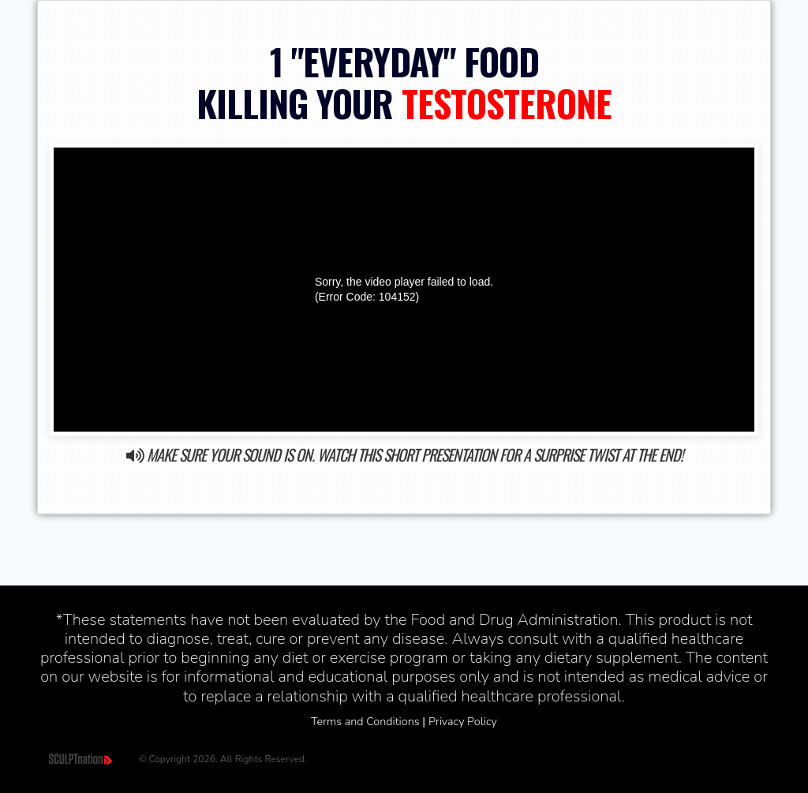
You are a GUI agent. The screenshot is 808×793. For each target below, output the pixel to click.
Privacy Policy (462, 721)
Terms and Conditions (365, 721)
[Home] (82, 758)
